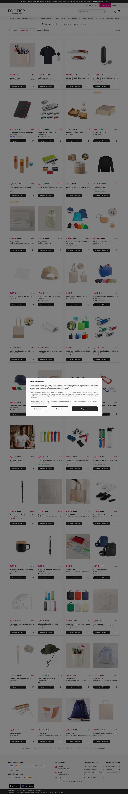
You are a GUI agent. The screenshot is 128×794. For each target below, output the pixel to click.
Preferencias (59, 409)
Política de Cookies (35, 403)
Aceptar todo (85, 409)
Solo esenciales (39, 409)
